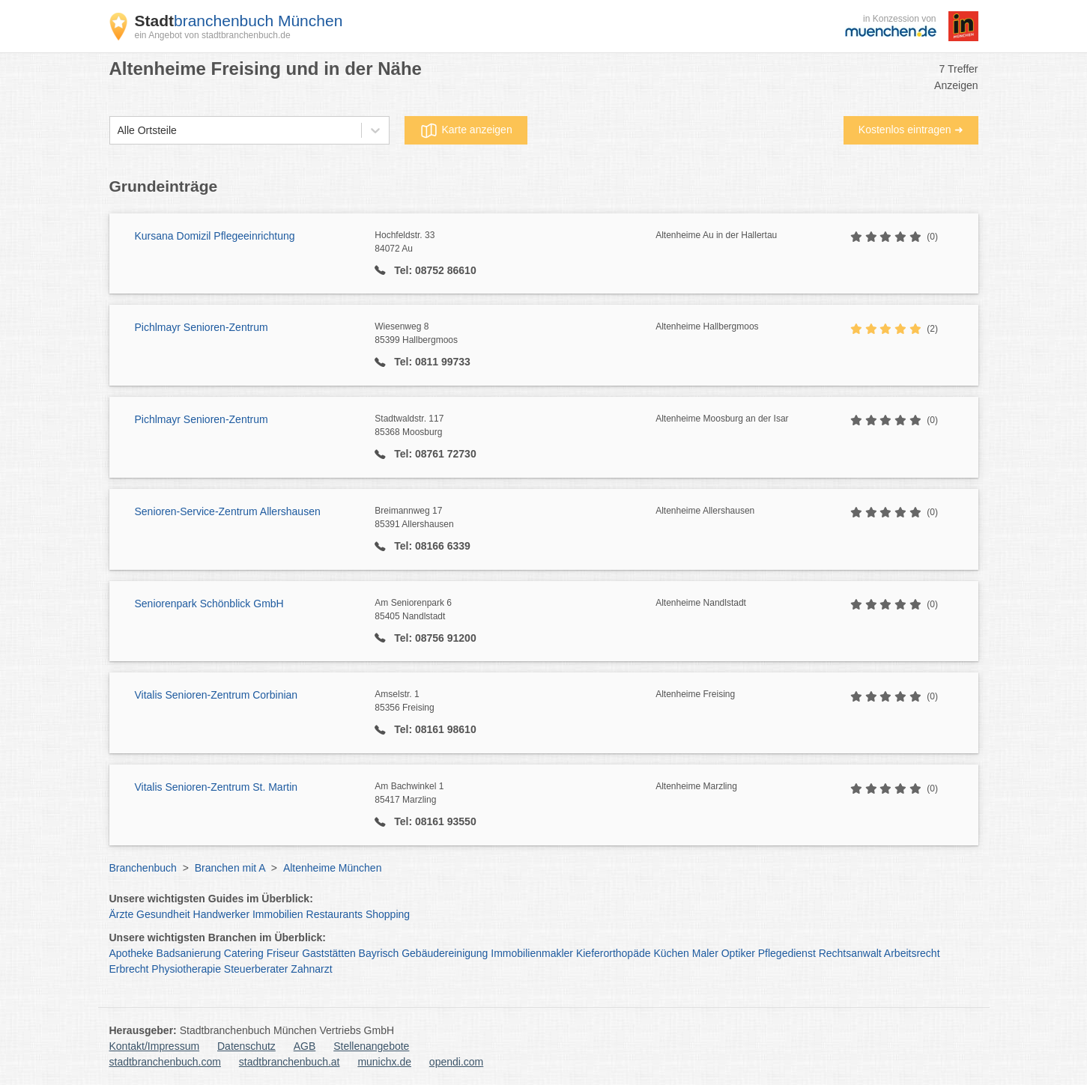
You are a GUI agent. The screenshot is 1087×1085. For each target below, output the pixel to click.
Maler (705, 953)
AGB (305, 1046)
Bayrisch (379, 953)
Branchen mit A (230, 868)
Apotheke (131, 953)
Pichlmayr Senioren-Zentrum (201, 327)
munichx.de (384, 1062)
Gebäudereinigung (445, 953)
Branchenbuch (143, 868)
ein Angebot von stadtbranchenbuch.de (213, 35)
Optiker (738, 953)
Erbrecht (129, 969)
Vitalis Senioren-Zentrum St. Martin (216, 787)
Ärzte (121, 914)
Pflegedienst (787, 953)
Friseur (283, 953)
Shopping (388, 914)
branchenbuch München (239, 20)
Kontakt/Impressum (154, 1046)
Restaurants (334, 914)
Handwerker (221, 914)
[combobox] (117, 131)
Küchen (670, 953)
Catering (244, 953)
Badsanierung (189, 953)
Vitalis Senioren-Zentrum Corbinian (216, 695)
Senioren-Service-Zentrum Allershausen (228, 511)
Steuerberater (256, 969)
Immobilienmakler (532, 953)
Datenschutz (246, 1046)
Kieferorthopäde (613, 953)
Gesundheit (163, 914)
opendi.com (456, 1062)
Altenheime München (332, 868)
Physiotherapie (186, 969)
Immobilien (277, 914)
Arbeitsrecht (912, 953)
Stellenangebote (371, 1046)
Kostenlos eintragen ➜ (911, 130)
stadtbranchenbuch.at (289, 1062)
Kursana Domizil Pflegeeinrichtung (215, 236)
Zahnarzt (311, 969)
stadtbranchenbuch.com (165, 1062)
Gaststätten (329, 953)
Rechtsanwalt (850, 953)
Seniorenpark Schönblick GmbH (209, 604)
